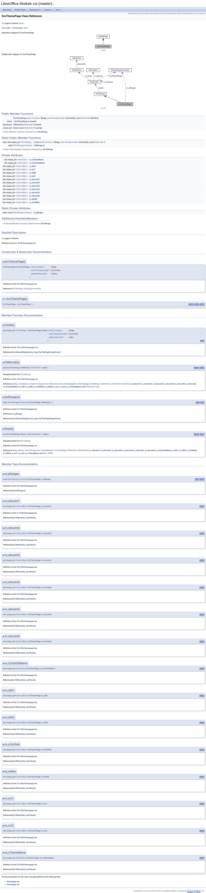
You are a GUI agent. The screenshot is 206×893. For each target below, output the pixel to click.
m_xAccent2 (34, 183)
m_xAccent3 (34, 186)
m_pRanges (38, 213)
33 (18, 567)
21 (16, 243)
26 (18, 675)
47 (18, 409)
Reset (15, 128)
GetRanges (38, 145)
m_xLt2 (32, 176)
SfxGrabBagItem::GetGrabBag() (76, 384)
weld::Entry (22, 160)
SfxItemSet (85, 118)
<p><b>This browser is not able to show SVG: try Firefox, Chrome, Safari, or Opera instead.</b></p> (103, 41)
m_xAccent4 (34, 189)
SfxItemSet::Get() (56, 384)
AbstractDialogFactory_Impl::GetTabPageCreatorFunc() (38, 352)
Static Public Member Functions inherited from (27, 149)
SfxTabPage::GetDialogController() (27, 289)
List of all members (199, 13)
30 (18, 837)
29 (18, 284)
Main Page (7, 10)
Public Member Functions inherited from (25, 132)
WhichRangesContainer (22, 145)
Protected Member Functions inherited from (26, 223)
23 (18, 486)
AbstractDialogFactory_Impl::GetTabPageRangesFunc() (38, 419)
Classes (49, 10)
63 (18, 446)
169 (18, 347)
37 (18, 783)
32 (18, 540)
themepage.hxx (20, 28)
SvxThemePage (19, 118)
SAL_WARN (48, 453)
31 (18, 513)
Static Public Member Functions (155, 13)
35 (18, 621)
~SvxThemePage (20, 121)
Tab (3, 23)
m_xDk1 (32, 166)
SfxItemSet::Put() (92, 387)
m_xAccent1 (34, 179)
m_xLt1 (32, 169)
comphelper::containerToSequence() (33, 384)
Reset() (33, 518)
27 (18, 702)
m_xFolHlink (34, 202)
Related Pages (20, 10)
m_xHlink (33, 199)
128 (18, 379)
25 (18, 865)
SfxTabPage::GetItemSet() (100, 384)
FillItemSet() (20, 518)
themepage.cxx (30, 284)
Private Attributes (171, 13)
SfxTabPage (43, 132)
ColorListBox (21, 166)
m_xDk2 (32, 173)
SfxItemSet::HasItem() (121, 384)
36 (18, 648)
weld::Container (33, 118)
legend (103, 50)
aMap (15, 384)
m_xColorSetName (37, 163)
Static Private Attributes (185, 13)
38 (18, 756)
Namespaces (35, 10)
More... (22, 23)
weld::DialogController (56, 118)
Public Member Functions (136, 13)
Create (36, 142)
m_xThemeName (36, 160)
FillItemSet (17, 125)
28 (18, 810)
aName (21, 450)
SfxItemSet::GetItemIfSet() (78, 450)
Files (58, 10)
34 (18, 594)
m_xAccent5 (34, 192)
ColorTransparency (32, 450)
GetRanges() (20, 491)
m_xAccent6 (34, 196)
